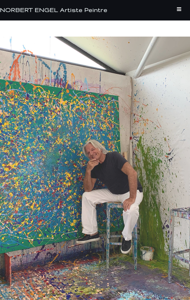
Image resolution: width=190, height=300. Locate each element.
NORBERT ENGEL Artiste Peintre (53, 10)
